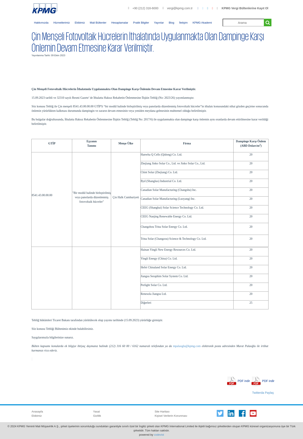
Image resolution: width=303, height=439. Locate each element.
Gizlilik (97, 415)
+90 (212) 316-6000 (145, 8)
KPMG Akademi (202, 22)
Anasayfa (37, 411)
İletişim (183, 22)
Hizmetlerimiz (61, 22)
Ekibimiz (80, 22)
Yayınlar (159, 22)
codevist (159, 434)
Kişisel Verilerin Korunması (171, 415)
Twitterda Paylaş (263, 392)
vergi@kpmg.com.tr (180, 8)
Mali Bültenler (98, 22)
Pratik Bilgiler (141, 22)
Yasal (96, 411)
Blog (171, 22)
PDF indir (244, 381)
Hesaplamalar (119, 22)
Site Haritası (162, 411)
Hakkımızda (41, 22)
